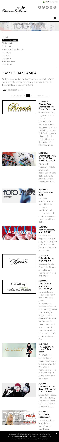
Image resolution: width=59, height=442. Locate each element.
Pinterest (6, 55)
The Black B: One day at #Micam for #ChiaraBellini (42, 313)
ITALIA (50, 2)
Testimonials (7, 43)
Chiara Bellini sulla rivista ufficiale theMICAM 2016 (42, 142)
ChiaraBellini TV (8, 61)
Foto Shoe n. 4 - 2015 (40, 170)
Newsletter (7, 64)
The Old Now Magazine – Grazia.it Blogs (42, 242)
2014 (20, 90)
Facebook (6, 52)
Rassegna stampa (10, 40)
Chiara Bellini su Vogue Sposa (41, 219)
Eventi (5, 37)
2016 (10, 90)
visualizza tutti (43, 95)
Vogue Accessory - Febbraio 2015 (39, 370)
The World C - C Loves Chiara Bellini (40, 285)
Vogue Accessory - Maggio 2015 (43, 197)
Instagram (6, 58)
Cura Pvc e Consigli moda (12, 49)
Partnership (7, 46)
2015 (15, 90)
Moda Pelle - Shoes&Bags (42, 335)
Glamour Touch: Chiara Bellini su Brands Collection (43, 105)
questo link (23, 436)
